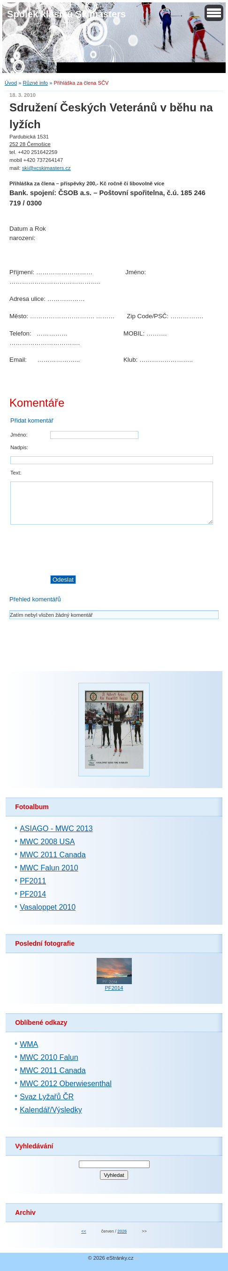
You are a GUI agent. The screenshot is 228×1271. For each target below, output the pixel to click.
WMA (29, 1044)
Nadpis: (19, 447)
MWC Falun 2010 (49, 868)
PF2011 (33, 881)
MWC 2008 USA (47, 842)
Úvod (11, 83)
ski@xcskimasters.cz (46, 168)
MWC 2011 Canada (53, 855)
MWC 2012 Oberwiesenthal (66, 1084)
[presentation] (134, 550)
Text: (16, 472)
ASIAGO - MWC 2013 (56, 829)
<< (83, 1231)
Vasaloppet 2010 (48, 907)
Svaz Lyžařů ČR (47, 1097)
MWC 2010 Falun (49, 1057)
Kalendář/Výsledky (51, 1110)
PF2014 (33, 894)
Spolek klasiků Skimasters (66, 14)
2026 (122, 1231)
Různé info (35, 83)
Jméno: (19, 435)
